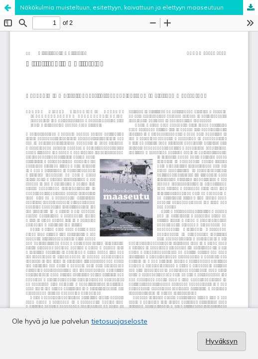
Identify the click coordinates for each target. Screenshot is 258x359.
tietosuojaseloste (119, 321)
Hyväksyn (222, 341)
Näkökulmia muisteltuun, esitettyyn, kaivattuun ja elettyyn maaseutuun (122, 7)
